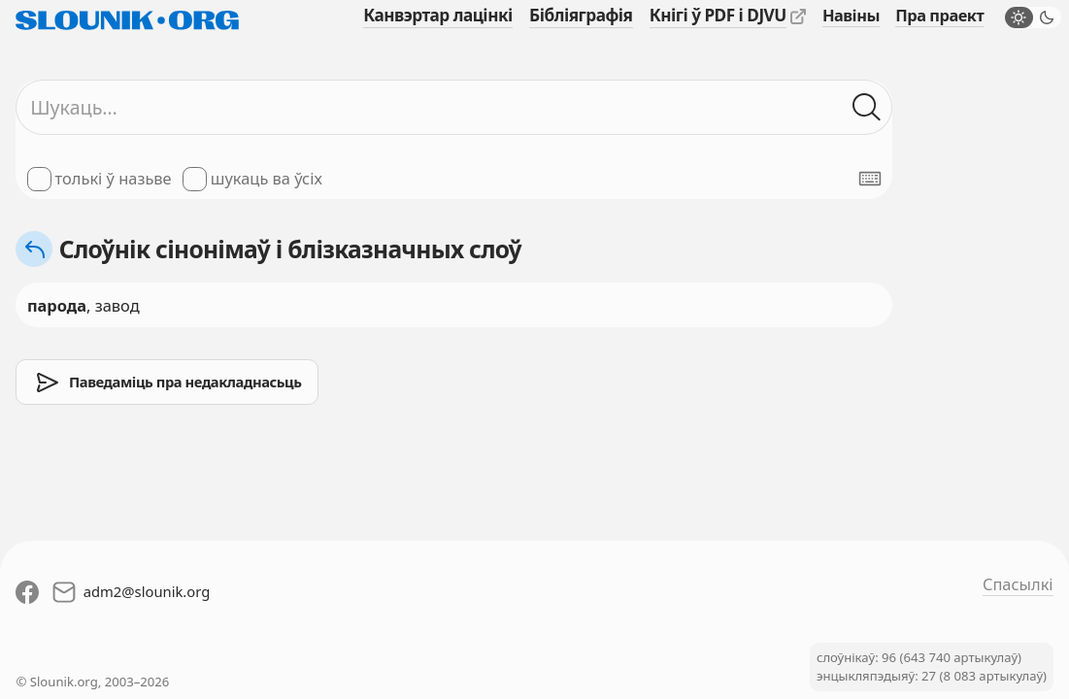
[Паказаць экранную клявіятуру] (870, 178)
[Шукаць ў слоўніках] (866, 107)
